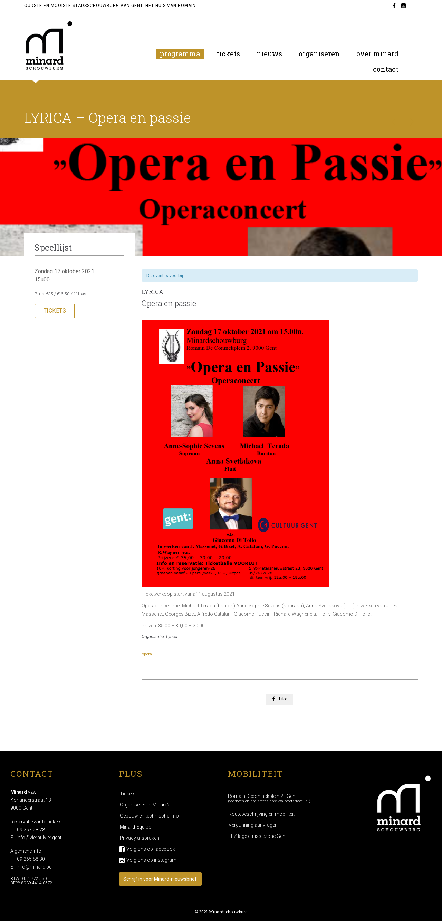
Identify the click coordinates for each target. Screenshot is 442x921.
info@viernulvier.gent (39, 837)
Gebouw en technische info (149, 816)
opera (147, 654)
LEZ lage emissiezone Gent (258, 836)
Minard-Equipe (135, 827)
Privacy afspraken (139, 838)
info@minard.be (34, 867)
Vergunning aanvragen (253, 825)
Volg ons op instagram (151, 860)
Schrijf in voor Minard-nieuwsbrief (160, 879)
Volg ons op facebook (150, 849)
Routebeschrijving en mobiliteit (262, 814)
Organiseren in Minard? (145, 805)
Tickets (128, 793)
